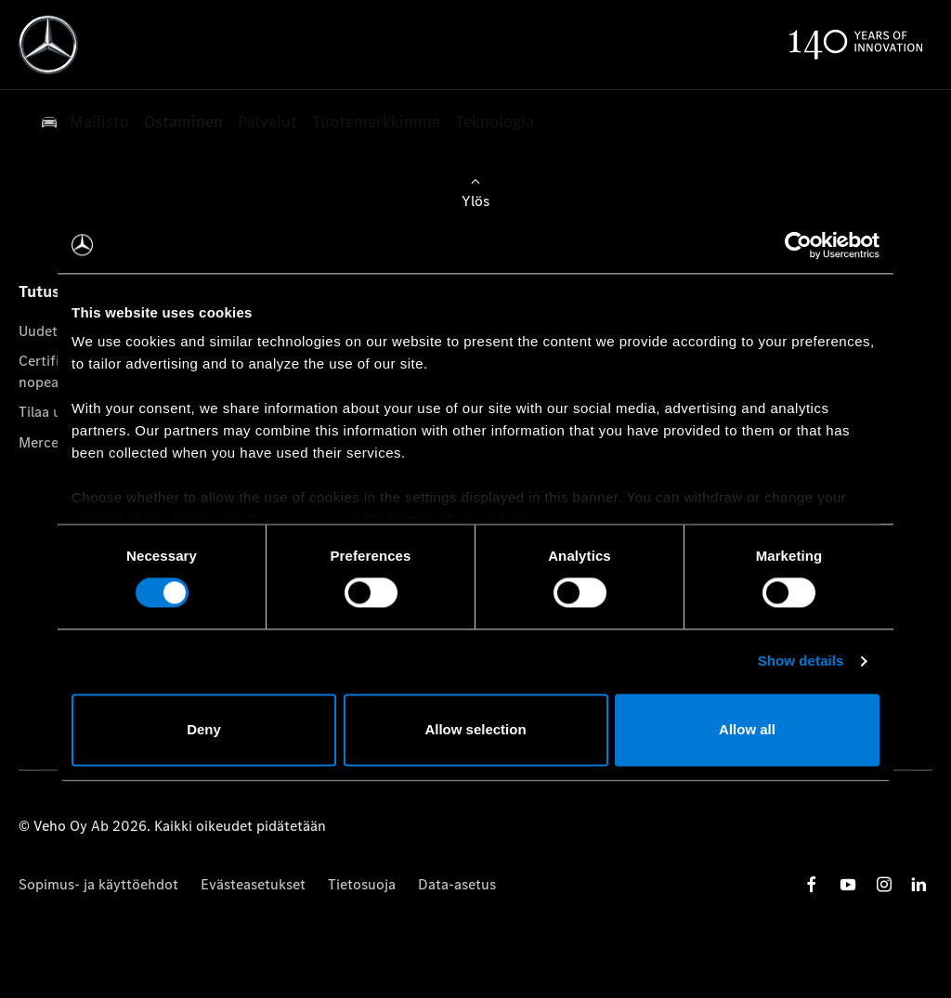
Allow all (747, 729)
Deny (204, 729)
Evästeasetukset (253, 884)
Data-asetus (457, 884)
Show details (801, 661)
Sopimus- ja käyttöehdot (98, 884)
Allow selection (475, 729)
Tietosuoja (362, 884)
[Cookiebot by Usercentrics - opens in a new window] (798, 245)
